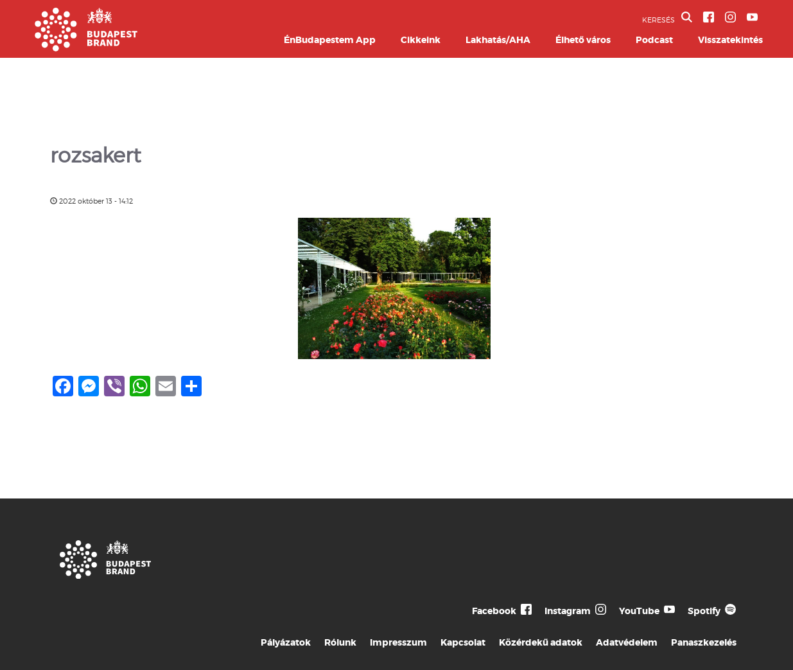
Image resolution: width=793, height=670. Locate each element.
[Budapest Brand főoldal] (86, 48)
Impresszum (398, 642)
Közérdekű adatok (540, 642)
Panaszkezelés (703, 642)
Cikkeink (420, 40)
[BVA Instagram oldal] (730, 17)
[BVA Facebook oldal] (709, 17)
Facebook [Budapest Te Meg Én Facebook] (494, 611)
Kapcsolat (462, 642)
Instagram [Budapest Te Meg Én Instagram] (568, 611)
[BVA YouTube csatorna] (752, 17)
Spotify (704, 611)
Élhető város (583, 40)
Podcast (654, 40)
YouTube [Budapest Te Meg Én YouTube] (639, 611)
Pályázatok (286, 642)
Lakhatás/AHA (498, 40)
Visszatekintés (730, 40)
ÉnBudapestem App (330, 40)
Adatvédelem (627, 642)
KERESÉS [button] (667, 18)
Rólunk (340, 642)
